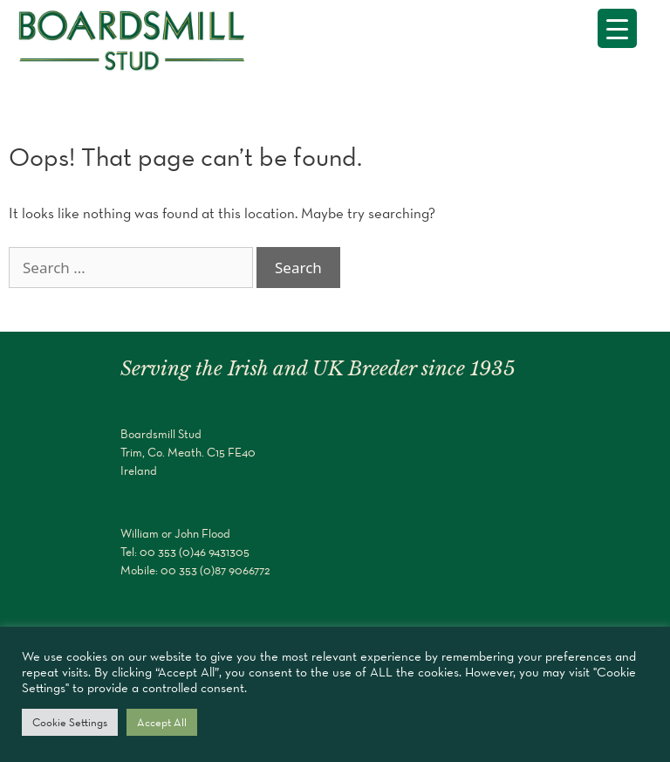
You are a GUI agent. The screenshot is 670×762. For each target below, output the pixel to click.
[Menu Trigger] (617, 28)
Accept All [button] (162, 722)
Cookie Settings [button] (69, 722)
